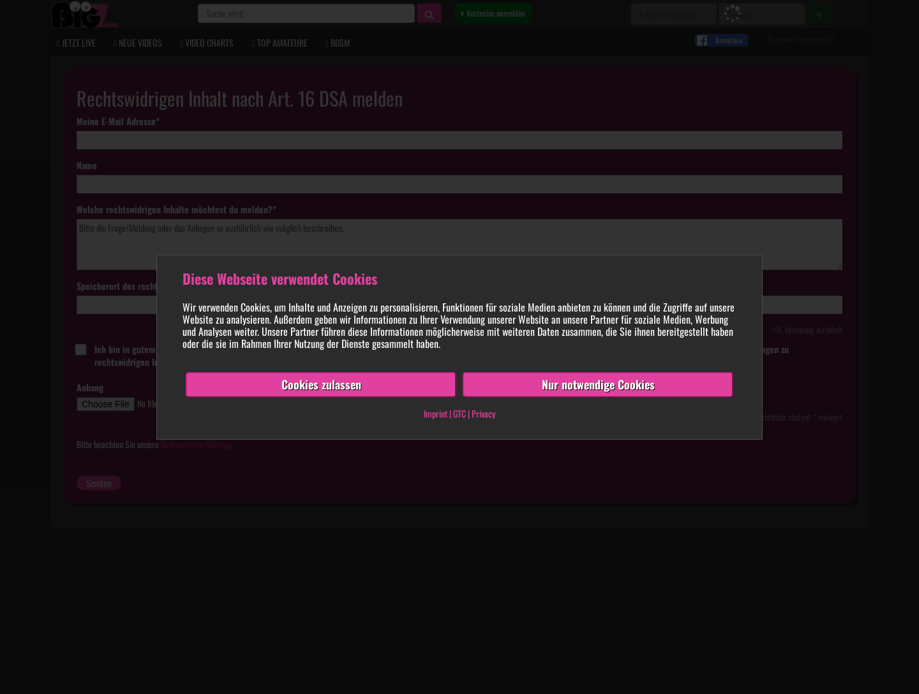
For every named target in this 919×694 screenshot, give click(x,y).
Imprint (435, 413)
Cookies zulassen (321, 384)
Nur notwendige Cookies (598, 384)
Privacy (483, 413)
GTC (459, 413)
